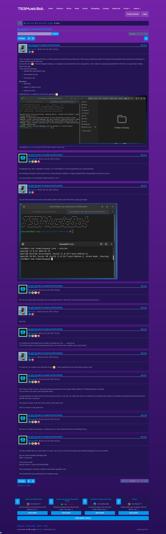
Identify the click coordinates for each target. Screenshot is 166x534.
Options (124, 481)
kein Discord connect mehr (33, 499)
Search (137, 8)
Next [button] (145, 34)
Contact (106, 8)
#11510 (144, 45)
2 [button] (141, 34)
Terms (45, 526)
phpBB (54, 529)
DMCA (39, 526)
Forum (85, 8)
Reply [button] (22, 38)
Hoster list (116, 8)
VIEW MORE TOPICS (83, 518)
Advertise (20, 526)
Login (145, 14)
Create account (133, 14)
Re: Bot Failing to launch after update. (45, 155)
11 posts (132, 34)
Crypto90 (34, 159)
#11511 (144, 155)
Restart (134, 499)
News (77, 8)
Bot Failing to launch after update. (34, 29)
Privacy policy (31, 526)
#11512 (144, 186)
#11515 (144, 329)
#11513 (144, 286)
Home (50, 8)
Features (59, 8)
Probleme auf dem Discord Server (101, 499)
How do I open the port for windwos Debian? (67, 500)
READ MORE (32, 513)
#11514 (144, 307)
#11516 (144, 353)
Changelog (95, 8)
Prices (69, 8)
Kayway (33, 49)
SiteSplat (40, 529)
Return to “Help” (23, 486)
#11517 (144, 375)
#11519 (144, 437)
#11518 (144, 415)
